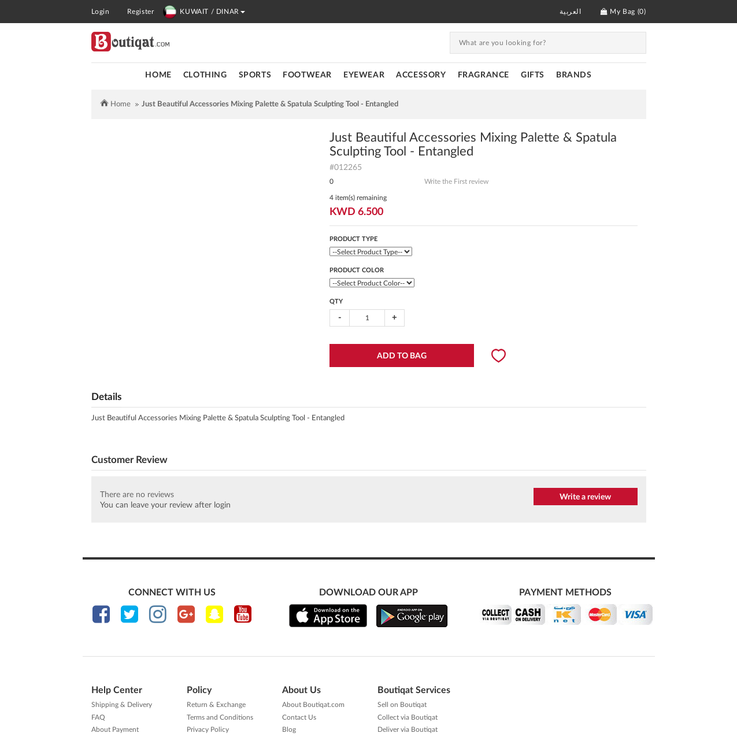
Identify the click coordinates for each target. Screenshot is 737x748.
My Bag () (623, 11)
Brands (574, 75)
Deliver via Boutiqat (407, 729)
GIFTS (533, 75)
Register (140, 11)
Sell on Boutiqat (402, 704)
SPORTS (255, 75)
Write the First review (456, 181)
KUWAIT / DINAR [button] (203, 11)
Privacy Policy (208, 729)
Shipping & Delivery (121, 704)
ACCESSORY (421, 75)
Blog (289, 729)
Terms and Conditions (220, 717)
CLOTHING (205, 75)
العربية (570, 12)
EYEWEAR (363, 75)
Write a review (585, 497)
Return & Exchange (216, 704)
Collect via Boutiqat (407, 717)
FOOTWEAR (307, 75)
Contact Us (299, 717)
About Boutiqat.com (313, 704)
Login (100, 11)
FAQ (98, 717)
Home (158, 75)
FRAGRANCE (483, 75)
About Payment (115, 729)
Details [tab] (106, 397)
